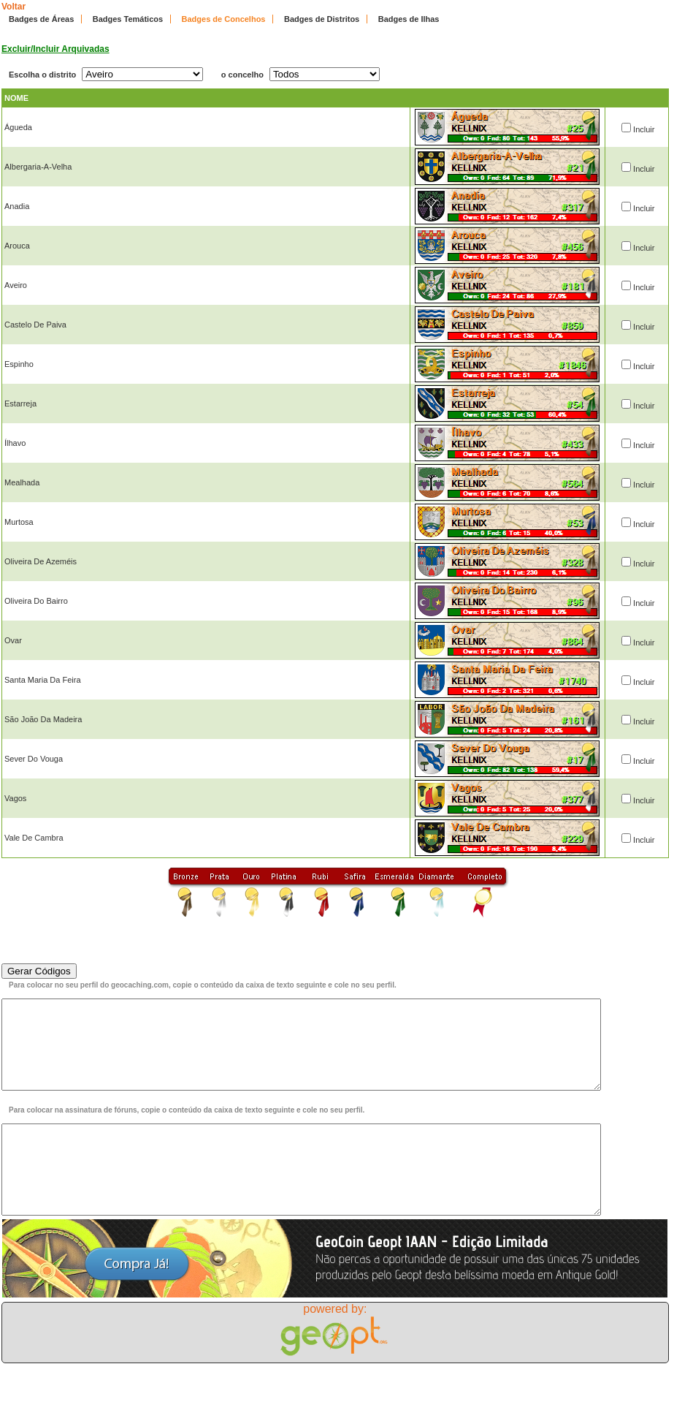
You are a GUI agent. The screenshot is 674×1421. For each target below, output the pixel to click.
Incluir (643, 129)
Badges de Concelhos (224, 19)
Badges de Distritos (321, 19)
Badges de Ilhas (409, 19)
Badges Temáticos (128, 19)
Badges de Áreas (41, 19)
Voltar (13, 6)
